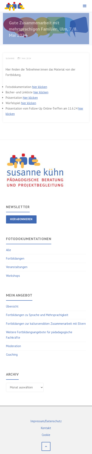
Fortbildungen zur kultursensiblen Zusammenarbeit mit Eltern (46, 324)
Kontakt (46, 428)
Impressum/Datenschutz (46, 421)
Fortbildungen (15, 258)
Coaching (12, 354)
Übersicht (12, 306)
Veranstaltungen (16, 267)
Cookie (46, 435)
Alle (8, 250)
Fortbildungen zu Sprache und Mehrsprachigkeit (37, 315)
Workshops (13, 276)
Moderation (13, 346)
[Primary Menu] (84, 6)
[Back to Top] (46, 446)
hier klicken (39, 87)
